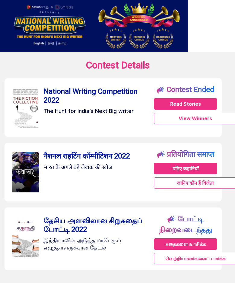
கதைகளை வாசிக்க (185, 244)
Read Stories (185, 104)
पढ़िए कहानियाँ (185, 169)
